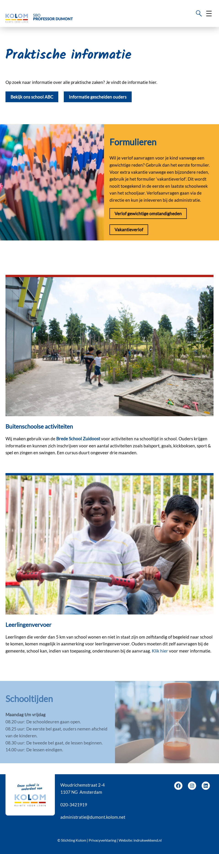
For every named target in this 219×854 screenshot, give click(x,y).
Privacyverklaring (102, 840)
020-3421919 (73, 804)
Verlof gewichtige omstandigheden (148, 213)
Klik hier (160, 650)
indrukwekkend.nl (148, 840)
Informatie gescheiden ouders (97, 96)
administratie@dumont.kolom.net (92, 817)
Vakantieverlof (129, 229)
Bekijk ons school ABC (32, 96)
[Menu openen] (209, 13)
